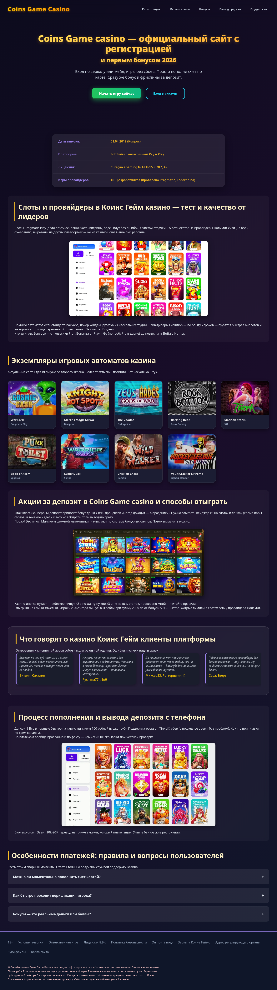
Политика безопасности (129, 942)
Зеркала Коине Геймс (194, 942)
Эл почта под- (162, 942)
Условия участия (30, 942)
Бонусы (204, 9)
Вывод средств (230, 9)
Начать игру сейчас (116, 93)
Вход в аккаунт (165, 93)
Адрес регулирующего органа (237, 942)
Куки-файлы (17, 952)
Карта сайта (40, 952)
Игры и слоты (180, 9)
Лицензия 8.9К (95, 942)
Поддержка (258, 9)
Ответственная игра (63, 942)
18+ (10, 942)
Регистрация (151, 9)
